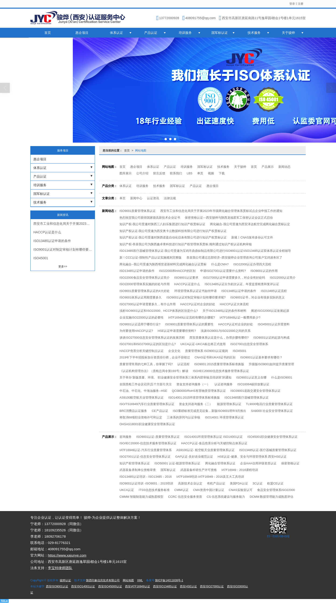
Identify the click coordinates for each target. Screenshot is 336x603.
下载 (222, 173)
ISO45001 (239, 351)
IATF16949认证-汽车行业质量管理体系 (145, 450)
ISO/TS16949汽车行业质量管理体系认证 (146, 404)
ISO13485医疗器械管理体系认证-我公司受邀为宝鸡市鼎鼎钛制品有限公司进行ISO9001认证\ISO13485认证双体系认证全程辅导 (205, 250)
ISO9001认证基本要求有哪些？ (261, 357)
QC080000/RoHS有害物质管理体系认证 (199, 391)
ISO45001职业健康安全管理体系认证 (272, 436)
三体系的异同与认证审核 (183, 417)
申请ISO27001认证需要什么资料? (223, 271)
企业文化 (174, 351)
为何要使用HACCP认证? (136, 331)
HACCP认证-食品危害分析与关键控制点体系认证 (214, 443)
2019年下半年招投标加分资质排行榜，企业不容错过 (154, 357)
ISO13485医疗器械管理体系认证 (246, 397)
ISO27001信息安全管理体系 (249, 344)
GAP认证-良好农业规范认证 (194, 456)
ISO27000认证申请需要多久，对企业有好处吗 (234, 277)
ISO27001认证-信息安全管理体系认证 (145, 456)
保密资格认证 (290, 463)
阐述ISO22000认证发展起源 (270, 310)
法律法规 (170, 198)
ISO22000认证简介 (283, 277)
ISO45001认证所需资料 (274, 324)
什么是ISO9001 (281, 377)
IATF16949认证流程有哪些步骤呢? (191, 317)
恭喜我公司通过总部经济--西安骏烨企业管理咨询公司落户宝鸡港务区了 (234, 257)
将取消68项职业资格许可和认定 (140, 417)
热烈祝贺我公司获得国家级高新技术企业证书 (149, 217)
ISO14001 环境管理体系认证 (224, 417)
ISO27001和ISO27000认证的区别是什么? (147, 344)
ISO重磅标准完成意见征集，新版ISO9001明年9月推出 (209, 411)
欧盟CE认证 (275, 483)
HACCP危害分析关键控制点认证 (141, 351)
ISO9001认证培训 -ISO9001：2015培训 (146, 483)
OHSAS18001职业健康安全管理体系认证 (147, 424)
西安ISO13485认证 (165, 586)
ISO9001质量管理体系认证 (137, 211)
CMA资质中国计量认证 (208, 490)
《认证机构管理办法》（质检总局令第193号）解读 (153, 371)
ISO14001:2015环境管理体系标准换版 (194, 397)
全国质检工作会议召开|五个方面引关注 (145, 384)
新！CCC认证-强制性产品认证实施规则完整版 (150, 257)
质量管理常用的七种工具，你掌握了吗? (146, 364)
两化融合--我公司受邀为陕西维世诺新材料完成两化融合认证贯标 (162, 264)
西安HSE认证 (188, 586)
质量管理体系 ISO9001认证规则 (206, 351)
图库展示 (125, 173)
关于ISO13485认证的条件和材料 (225, 310)
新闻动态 (284, 166)
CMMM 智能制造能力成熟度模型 (141, 496)
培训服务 (185, 33)
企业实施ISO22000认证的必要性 (141, 317)
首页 (47, 33)
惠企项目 (81, 33)
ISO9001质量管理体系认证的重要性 (189, 324)
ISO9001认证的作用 (263, 271)
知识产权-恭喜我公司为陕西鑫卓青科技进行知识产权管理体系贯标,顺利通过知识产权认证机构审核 (185, 244)
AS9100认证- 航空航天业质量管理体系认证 (205, 450)
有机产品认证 (216, 483)
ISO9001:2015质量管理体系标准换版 (219, 364)
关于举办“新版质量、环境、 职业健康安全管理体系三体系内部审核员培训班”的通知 (175, 377)
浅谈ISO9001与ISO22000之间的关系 (226, 331)
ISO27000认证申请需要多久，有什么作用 (147, 304)
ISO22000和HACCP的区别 (177, 271)
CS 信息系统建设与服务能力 (226, 496)
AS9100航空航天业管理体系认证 (141, 397)
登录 (292, 3)
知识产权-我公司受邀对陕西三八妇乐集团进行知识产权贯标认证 (162, 224)
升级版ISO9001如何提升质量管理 (271, 364)
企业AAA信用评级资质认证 (258, 463)
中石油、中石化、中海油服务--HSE (143, 391)
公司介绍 (142, 173)
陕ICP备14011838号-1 (169, 580)
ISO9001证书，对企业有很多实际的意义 (257, 297)
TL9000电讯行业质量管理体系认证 (269, 404)
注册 (300, 3)
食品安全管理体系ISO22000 (276, 490)
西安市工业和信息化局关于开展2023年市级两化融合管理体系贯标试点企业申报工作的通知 (221, 211)
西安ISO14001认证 (83, 586)
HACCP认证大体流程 (234, 304)
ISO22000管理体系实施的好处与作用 (144, 284)
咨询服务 (125, 436)
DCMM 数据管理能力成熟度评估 (271, 496)
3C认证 (258, 483)
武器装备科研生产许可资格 (198, 470)
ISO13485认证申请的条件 (136, 271)
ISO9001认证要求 (186, 277)
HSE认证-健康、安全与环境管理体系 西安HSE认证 (252, 456)
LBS (189, 173)
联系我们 (176, 173)
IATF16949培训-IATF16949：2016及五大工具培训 (210, 476)
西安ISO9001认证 (57, 586)
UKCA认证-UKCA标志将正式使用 (203, 344)
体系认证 (116, 33)
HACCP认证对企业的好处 (197, 304)
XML (140, 580)
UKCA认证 (126, 490)
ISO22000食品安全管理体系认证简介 (144, 277)
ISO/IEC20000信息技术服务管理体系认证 (221, 371)
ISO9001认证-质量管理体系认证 (158, 436)
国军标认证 (219, 33)
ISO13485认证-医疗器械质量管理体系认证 (267, 450)
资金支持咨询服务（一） (193, 384)
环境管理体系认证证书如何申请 (195, 291)
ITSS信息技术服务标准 (154, 490)
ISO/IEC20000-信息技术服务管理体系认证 (147, 443)
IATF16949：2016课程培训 (239, 470)
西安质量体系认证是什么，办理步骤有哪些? (219, 337)
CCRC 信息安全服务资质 (185, 496)
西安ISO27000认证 (212, 586)
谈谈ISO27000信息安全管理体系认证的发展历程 (152, 337)
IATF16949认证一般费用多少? (240, 317)
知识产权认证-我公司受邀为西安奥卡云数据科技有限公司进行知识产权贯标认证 (173, 231)
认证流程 (183, 364)
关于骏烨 (288, 33)
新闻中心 (136, 198)
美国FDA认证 (239, 483)
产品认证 (150, 33)
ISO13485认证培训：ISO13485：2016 (145, 476)
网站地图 (140, 150)
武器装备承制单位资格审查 (137, 470)
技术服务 (254, 33)
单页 (200, 173)
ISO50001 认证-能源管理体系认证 (177, 463)
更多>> (62, 266)
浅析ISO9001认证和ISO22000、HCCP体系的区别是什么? (158, 310)
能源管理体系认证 (229, 404)
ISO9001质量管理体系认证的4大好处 (144, 291)
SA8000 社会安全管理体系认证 (272, 411)
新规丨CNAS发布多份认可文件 (252, 237)
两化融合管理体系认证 (220, 463)
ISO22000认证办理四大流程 (252, 264)
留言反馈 (159, 173)
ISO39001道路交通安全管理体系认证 (256, 391)
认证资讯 (153, 198)
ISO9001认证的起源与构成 (271, 337)
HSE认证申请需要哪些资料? (177, 331)
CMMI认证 (181, 490)
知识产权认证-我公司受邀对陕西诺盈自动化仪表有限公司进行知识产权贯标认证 (173, 237)
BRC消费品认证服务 (133, 411)
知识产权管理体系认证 (134, 463)
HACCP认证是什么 (187, 284)
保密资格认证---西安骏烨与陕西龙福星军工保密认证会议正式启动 (229, 217)
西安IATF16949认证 (137, 586)
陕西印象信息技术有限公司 (103, 580)
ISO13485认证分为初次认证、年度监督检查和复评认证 (242, 284)
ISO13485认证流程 (274, 291)
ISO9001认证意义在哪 (251, 377)
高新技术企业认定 (190, 483)
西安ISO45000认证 (110, 586)
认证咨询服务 (223, 384)
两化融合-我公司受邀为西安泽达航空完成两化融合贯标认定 (250, 224)
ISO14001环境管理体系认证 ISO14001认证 (213, 436)
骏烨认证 (65, 580)
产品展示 (268, 166)
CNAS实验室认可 (240, 490)
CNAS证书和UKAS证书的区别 (215, 357)
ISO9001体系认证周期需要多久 (140, 297)
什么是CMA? (220, 264)
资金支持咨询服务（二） (195, 404)
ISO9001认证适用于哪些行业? (140, 324)
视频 (211, 173)
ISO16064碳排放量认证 (253, 384)
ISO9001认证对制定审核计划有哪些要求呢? (196, 297)
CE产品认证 (160, 411)
